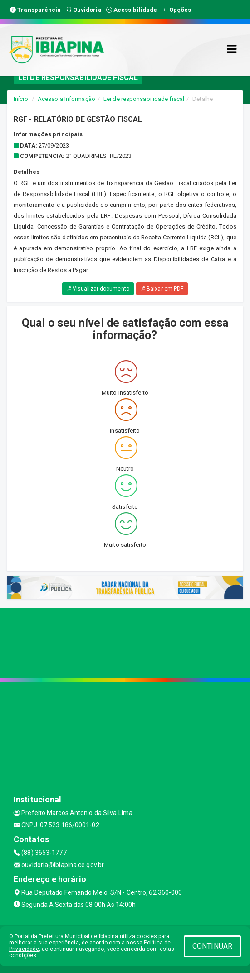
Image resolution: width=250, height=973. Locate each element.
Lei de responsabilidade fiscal (143, 98)
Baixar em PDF (162, 289)
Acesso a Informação (66, 98)
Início (21, 98)
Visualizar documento (98, 289)
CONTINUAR (212, 946)
